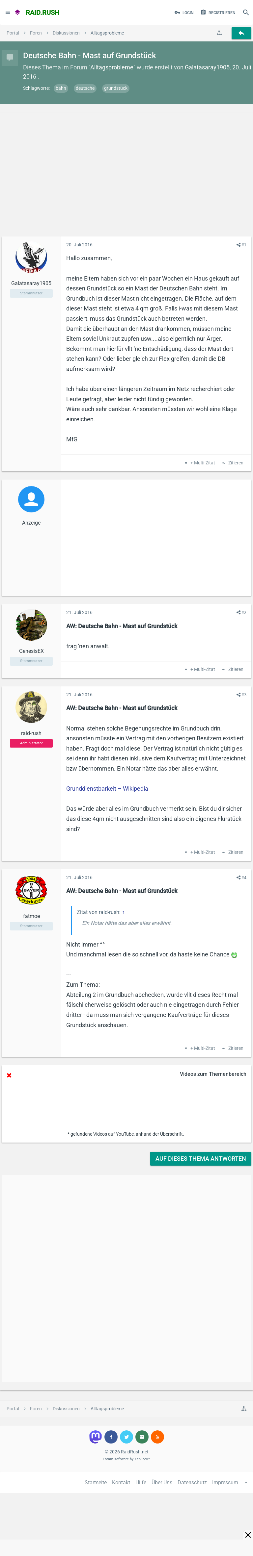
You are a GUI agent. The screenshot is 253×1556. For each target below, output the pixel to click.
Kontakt (121, 1482)
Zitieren (235, 463)
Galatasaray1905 (207, 67)
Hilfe (140, 1482)
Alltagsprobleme (111, 67)
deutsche (85, 88)
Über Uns (162, 1482)
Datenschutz (192, 1482)
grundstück (115, 88)
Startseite (96, 1482)
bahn (61, 88)
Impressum (225, 1482)
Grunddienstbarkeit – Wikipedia (107, 788)
